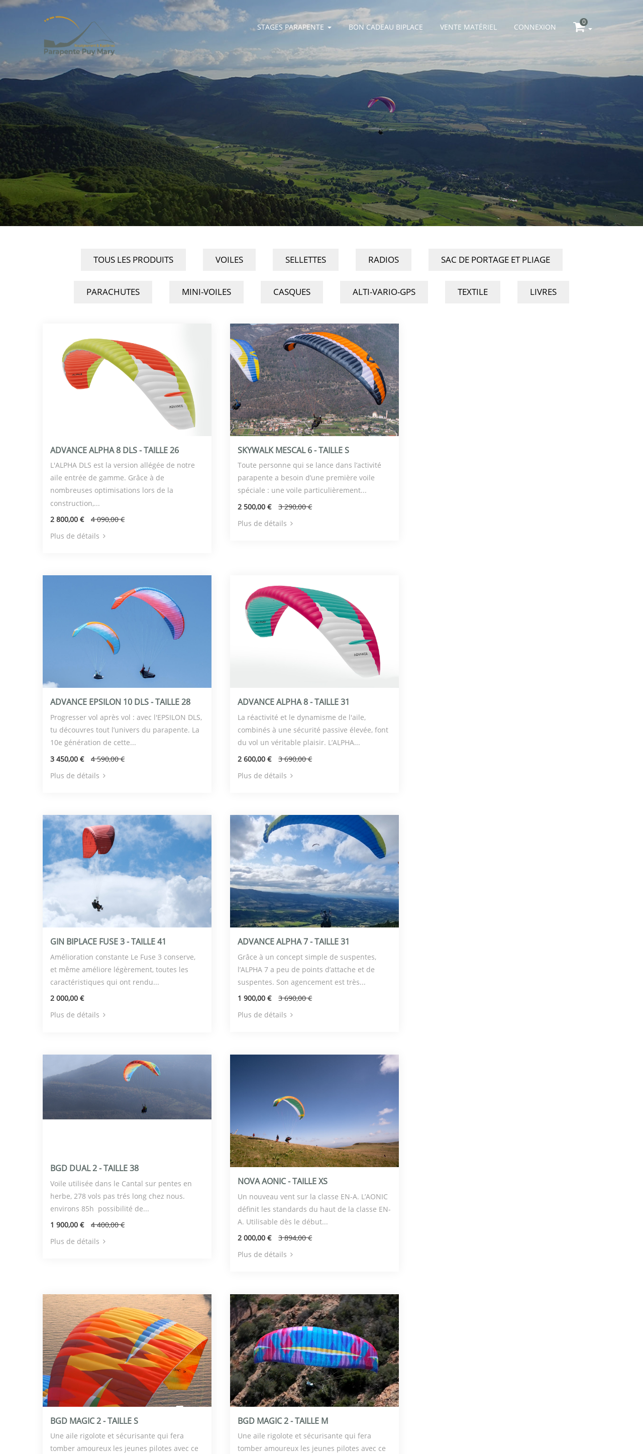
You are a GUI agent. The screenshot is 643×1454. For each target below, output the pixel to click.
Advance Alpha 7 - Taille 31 (478, 699)
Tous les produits (133, 259)
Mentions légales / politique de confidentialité (322, 1388)
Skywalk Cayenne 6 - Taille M (482, 1165)
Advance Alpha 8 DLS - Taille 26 (114, 449)
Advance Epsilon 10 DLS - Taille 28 (492, 449)
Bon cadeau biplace (386, 27)
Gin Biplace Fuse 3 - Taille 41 (294, 700)
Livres (543, 291)
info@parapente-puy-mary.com (130, 1388)
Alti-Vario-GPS (384, 291)
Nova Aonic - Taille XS (281, 938)
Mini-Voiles (206, 291)
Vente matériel (468, 27)
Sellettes (305, 259)
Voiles (229, 259)
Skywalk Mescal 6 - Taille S (292, 449)
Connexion (535, 27)
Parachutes (113, 291)
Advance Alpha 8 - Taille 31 (106, 700)
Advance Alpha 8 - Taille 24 (292, 1177)
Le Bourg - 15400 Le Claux (131, 1376)
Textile (473, 291)
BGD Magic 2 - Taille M (95, 1177)
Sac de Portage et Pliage (495, 259)
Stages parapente (294, 27)
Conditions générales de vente (130, 1426)
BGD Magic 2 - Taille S (466, 938)
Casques (291, 291)
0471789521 (130, 1401)
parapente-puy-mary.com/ (130, 1413)
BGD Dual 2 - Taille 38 (94, 926)
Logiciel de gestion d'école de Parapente (321, 1376)
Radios (383, 259)
